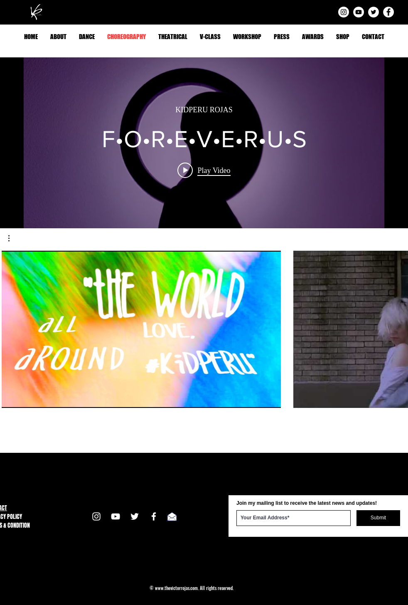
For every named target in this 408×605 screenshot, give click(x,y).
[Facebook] (388, 12)
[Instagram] (343, 12)
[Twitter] (373, 12)
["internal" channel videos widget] (204, 142)
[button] (13, 238)
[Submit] (378, 518)
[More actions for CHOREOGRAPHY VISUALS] (13, 238)
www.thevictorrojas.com (176, 588)
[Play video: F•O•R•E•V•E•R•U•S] (203, 170)
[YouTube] (358, 12)
